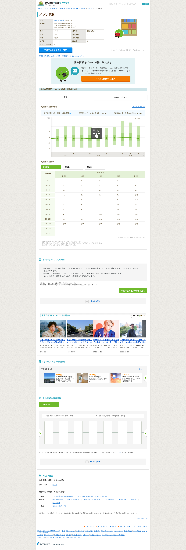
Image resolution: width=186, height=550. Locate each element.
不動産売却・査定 (59, 535)
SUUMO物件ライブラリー (69, 8)
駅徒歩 (89, 167)
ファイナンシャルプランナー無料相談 (113, 535)
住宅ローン (86, 535)
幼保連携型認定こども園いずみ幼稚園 (66, 499)
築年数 (67, 167)
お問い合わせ (142, 527)
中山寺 (55, 485)
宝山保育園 (56, 503)
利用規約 (113, 527)
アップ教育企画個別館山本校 (63, 496)
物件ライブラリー (95, 535)
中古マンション (118, 531)
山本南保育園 (109, 499)
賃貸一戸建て (89, 531)
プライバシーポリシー (127, 527)
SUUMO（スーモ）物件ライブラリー (53, 3)
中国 (71, 537)
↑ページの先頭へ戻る (142, 518)
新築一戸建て (128, 531)
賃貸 (63, 531)
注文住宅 (40, 535)
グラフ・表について (138, 107)
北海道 (39, 537)
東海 (60, 537)
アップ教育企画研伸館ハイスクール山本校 (93, 496)
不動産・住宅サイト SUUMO (47, 8)
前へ (40, 433)
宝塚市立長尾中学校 (60, 506)
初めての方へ (90, 527)
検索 (146, 4)
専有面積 (46, 167)
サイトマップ (102, 527)
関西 (64, 537)
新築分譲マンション (107, 531)
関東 (47, 537)
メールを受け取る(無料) (106, 79)
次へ (145, 433)
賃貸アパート (80, 531)
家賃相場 (97, 531)
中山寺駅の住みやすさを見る (133, 291)
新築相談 (68, 535)
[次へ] (145, 378)
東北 (44, 537)
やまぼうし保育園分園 (92, 499)
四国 (67, 537)
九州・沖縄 (77, 537)
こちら (119, 452)
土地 (143, 531)
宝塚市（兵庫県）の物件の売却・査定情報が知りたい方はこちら (61, 56)
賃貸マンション (70, 531)
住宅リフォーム (48, 535)
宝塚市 (89, 8)
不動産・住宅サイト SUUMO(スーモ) (48, 531)
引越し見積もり (77, 535)
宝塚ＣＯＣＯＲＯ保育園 (127, 499)
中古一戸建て (137, 531)
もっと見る (138, 369)
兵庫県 (83, 8)
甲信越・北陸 (54, 537)
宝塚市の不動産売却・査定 (55, 50)
